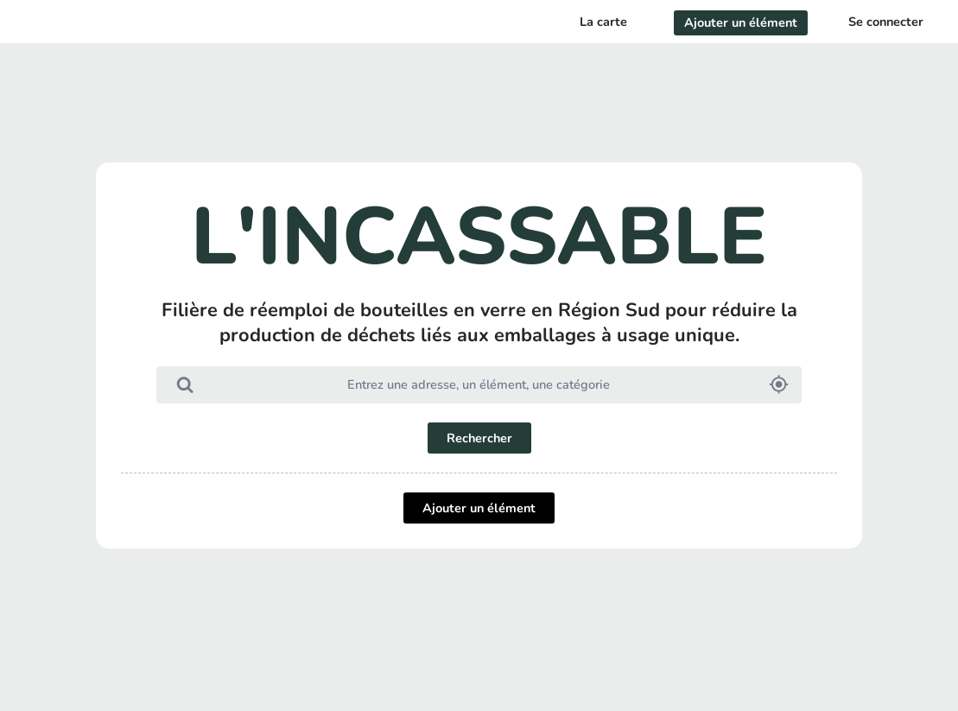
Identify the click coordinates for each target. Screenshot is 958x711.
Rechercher (479, 438)
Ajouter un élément (479, 508)
